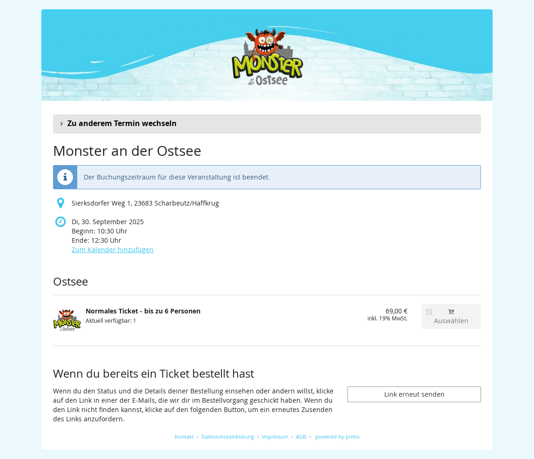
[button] (267, 124)
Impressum (275, 436)
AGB (301, 436)
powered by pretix (337, 436)
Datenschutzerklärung (227, 436)
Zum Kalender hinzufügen (113, 249)
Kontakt (184, 436)
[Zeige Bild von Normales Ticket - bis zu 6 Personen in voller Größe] (67, 320)
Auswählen (447, 316)
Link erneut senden (414, 394)
